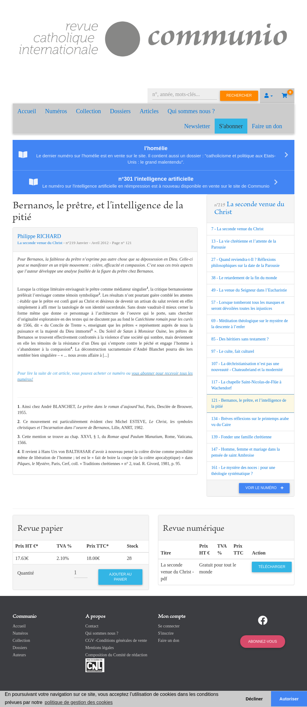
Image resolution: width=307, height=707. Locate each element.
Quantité (25, 573)
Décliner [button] (254, 698)
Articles (149, 111)
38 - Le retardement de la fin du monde (244, 278)
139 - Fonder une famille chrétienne (241, 437)
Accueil (26, 111)
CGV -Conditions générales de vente (116, 640)
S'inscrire (166, 633)
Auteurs (19, 655)
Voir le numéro (266, 488)
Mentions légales (99, 647)
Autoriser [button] (289, 698)
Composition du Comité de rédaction (116, 655)
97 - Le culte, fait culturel (232, 351)
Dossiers (120, 111)
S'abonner (231, 126)
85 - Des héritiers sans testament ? (240, 339)
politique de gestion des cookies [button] (79, 702)
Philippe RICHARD (39, 236)
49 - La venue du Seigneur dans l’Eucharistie (249, 290)
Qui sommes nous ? (191, 111)
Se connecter (169, 626)
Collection (88, 111)
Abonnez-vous (262, 641)
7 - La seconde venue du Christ (237, 229)
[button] (268, 95)
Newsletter (197, 126)
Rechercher (239, 95)
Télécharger (271, 567)
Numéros (56, 111)
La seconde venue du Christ (40, 242)
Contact (92, 626)
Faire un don (267, 126)
